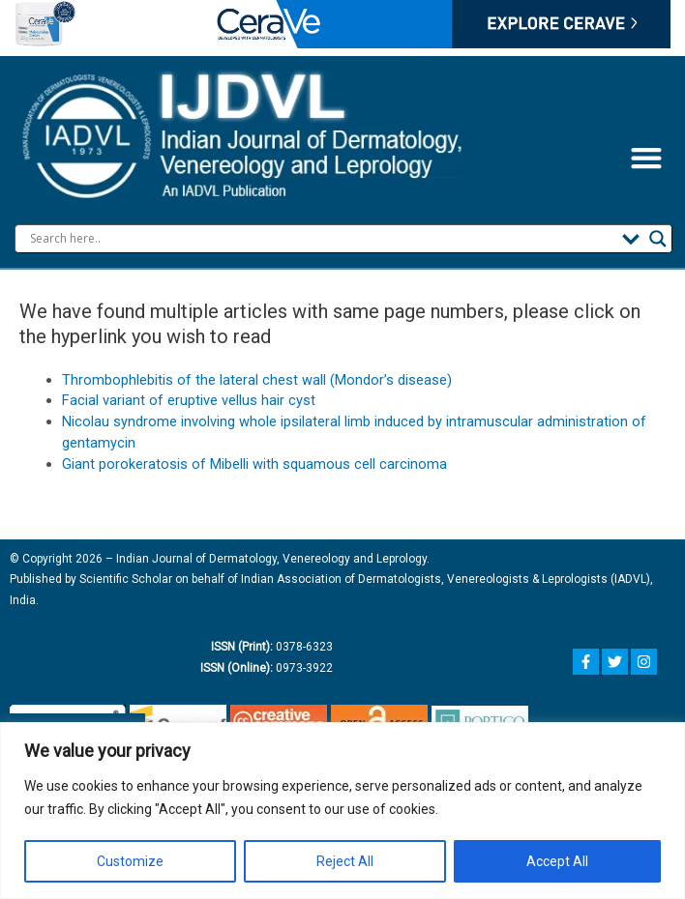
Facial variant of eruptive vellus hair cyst (188, 400)
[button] (645, 158)
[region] (342, 810)
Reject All (344, 861)
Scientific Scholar (124, 579)
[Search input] (321, 238)
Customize (130, 861)
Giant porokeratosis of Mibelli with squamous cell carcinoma (254, 464)
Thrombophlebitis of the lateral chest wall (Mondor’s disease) (257, 380)
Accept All (557, 861)
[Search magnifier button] (657, 238)
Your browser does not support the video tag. (342, 24)
